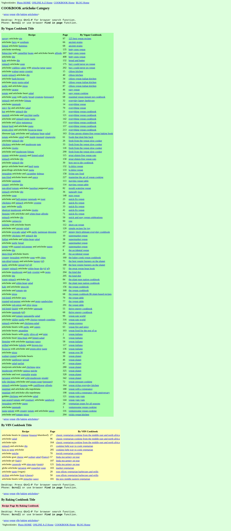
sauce (49, 68)
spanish (5, 116)
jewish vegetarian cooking (69, 454)
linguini (6, 214)
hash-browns (18, 79)
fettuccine (7, 54)
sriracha (35, 68)
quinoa (26, 371)
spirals (11, 412)
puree (49, 247)
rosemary (29, 401)
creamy (5, 185)
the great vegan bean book (82, 269)
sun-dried (6, 189)
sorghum (24, 43)
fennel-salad (38, 156)
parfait (21, 364)
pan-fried (6, 178)
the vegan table (76, 298)
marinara (30, 342)
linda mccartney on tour (68, 458)
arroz (6, 14)
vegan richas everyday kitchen (84, 386)
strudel (44, 379)
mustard (40, 138)
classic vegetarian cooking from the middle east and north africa (88, 436)
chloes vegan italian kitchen (82, 79)
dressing (52, 233)
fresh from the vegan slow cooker (85, 141)
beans (30, 54)
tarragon (6, 379)
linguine (6, 342)
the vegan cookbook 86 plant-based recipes (90, 295)
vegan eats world (77, 317)
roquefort (35, 469)
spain (40, 465)
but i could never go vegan (82, 65)
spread (21, 266)
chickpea (6, 145)
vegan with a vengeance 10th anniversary (89, 393)
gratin (34, 375)
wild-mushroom (33, 379)
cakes (23, 68)
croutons (39, 98)
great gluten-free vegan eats (82, 156)
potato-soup (36, 382)
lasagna (24, 386)
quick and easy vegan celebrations (86, 218)
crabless (16, 68)
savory (5, 39)
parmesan (42, 233)
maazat (33, 436)
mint (45, 335)
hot (3, 112)
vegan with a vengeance (81, 390)
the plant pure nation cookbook (84, 280)
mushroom (31, 145)
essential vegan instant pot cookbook (87, 98)
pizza (25, 87)
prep (12, 450)
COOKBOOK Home (64, 2)
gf (48, 269)
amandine (23, 331)
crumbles (50, 320)
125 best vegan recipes (80, 39)
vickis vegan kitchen (79, 415)
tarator (15, 90)
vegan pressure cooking (80, 382)
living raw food (76, 174)
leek (29, 273)
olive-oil (34, 335)
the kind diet (75, 273)
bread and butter (77, 61)
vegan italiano (76, 335)
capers (37, 328)
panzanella (29, 317)
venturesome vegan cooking (83, 408)
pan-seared (7, 401)
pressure (49, 98)
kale (4, 61)
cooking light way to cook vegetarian (74, 447)
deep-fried (7, 255)
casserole (16, 465)
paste (44, 349)
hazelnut (33, 189)
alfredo (58, 54)
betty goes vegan (77, 50)
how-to (5, 450)
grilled (5, 346)
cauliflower (38, 386)
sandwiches (47, 302)
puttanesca (27, 123)
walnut (15, 72)
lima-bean (22, 339)
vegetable (25, 375)
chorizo (34, 320)
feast (22, 476)
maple (33, 138)
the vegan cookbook (79, 287)
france (45, 458)
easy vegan (74, 90)
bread (31, 98)
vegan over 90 (76, 353)
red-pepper (26, 247)
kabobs (22, 346)
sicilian (5, 476)
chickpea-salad (31, 324)
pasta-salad (23, 83)
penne (5, 247)
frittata (27, 101)
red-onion (17, 306)
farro (14, 43)
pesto (22, 72)
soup (22, 65)
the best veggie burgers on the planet (87, 262)
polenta (5, 225)
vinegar (25, 436)
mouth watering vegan (80, 189)
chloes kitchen (76, 72)
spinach (6, 65)
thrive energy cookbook (80, 309)
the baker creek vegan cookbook (85, 258)
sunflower (17, 360)
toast (43, 200)
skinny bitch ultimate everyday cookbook (89, 233)
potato (5, 94)
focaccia (32, 130)
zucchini (28, 116)
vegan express (76, 324)
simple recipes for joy (79, 229)
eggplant (6, 390)
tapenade (16, 105)
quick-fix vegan (76, 200)
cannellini (22, 54)
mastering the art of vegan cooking (86, 178)
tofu (4, 382)
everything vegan (77, 105)
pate (39, 145)
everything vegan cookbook (82, 112)
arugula (23, 156)
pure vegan (74, 196)
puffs (19, 207)
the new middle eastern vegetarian (73, 480)
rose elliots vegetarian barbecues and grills (77, 472)
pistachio (28, 480)
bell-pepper (21, 200)
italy (18, 461)
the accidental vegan (79, 251)
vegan (12, 14)
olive (18, 123)
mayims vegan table (79, 182)
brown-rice (37, 346)
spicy (4, 109)
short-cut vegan (76, 225)
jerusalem (7, 174)
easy (4, 207)
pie (20, 39)
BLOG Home (82, 2)
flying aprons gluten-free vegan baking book (91, 134)
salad (31, 94)
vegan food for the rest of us (83, 331)
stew (24, 298)
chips (43, 258)
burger (37, 262)
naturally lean (75, 192)
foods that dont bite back (81, 138)
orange (5, 156)
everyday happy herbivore (82, 101)
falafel (15, 309)
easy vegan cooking (78, 94)
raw (70, 222)
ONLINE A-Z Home (42, 2)
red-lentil (6, 298)
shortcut (6, 211)
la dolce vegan (76, 167)
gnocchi (25, 287)
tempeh (42, 320)
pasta (32, 119)
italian (5, 240)
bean (42, 134)
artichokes (33, 14)
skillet (15, 320)
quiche (34, 371)
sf (42, 262)
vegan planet (75, 357)
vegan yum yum (77, 397)
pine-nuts (31, 465)
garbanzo (34, 134)
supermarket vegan (78, 236)
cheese (20, 458)
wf (27, 266)
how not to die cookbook (81, 163)
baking (23, 14)
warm (5, 76)
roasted (17, 247)
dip (13, 57)
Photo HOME (24, 2)
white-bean (35, 214)
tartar (42, 68)
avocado (16, 233)
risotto (15, 149)
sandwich (49, 401)
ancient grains (76, 43)
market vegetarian (65, 469)
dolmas (40, 174)
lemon (5, 46)
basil (11, 127)
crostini (29, 72)
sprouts (19, 229)
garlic (5, 87)
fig (9, 109)
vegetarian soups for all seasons (84, 404)
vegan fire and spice (79, 328)
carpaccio (16, 222)
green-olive (7, 130)
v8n (18, 14)
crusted (13, 357)
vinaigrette (50, 138)
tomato (15, 189)
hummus (23, 46)
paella (36, 116)
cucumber (31, 174)
